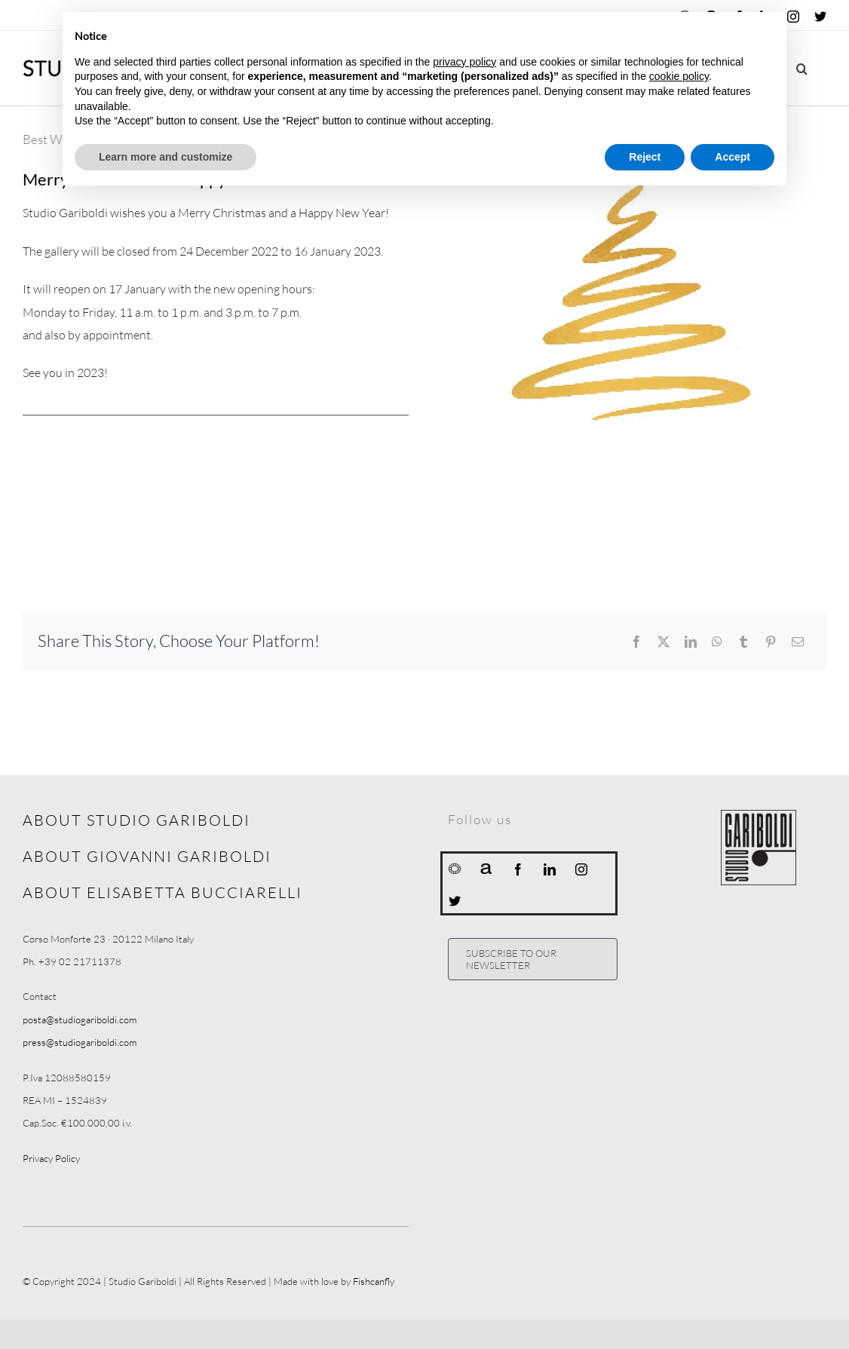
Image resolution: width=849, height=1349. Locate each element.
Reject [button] (645, 157)
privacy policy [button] (464, 62)
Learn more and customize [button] (165, 157)
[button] (802, 68)
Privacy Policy (51, 1158)
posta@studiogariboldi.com (79, 1019)
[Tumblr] (743, 641)
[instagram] (581, 869)
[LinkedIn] (690, 641)
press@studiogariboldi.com (79, 1042)
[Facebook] (636, 641)
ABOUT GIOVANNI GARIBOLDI (147, 856)
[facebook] (518, 869)
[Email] (797, 641)
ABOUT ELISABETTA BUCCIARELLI (162, 892)
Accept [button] (732, 157)
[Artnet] (486, 868)
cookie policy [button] (679, 76)
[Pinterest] (770, 641)
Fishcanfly (373, 1281)
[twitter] (455, 901)
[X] (663, 641)
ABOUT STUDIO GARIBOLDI (136, 820)
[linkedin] (550, 869)
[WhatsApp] (717, 641)
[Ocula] (455, 868)
